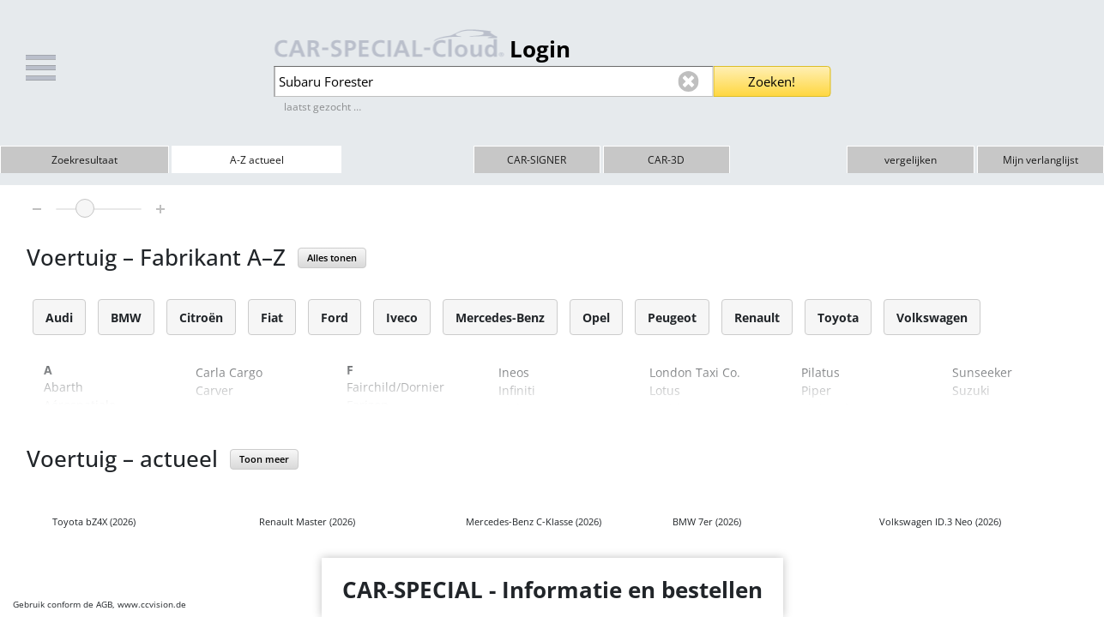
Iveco (402, 317)
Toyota (838, 317)
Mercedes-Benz (500, 317)
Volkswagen (932, 317)
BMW (126, 317)
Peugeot (672, 317)
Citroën (201, 317)
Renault (757, 317)
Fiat (272, 317)
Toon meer (264, 458)
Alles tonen (332, 257)
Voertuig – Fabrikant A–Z (156, 257)
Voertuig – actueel (122, 458)
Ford (334, 317)
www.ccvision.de (152, 604)
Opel (596, 317)
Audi (59, 317)
